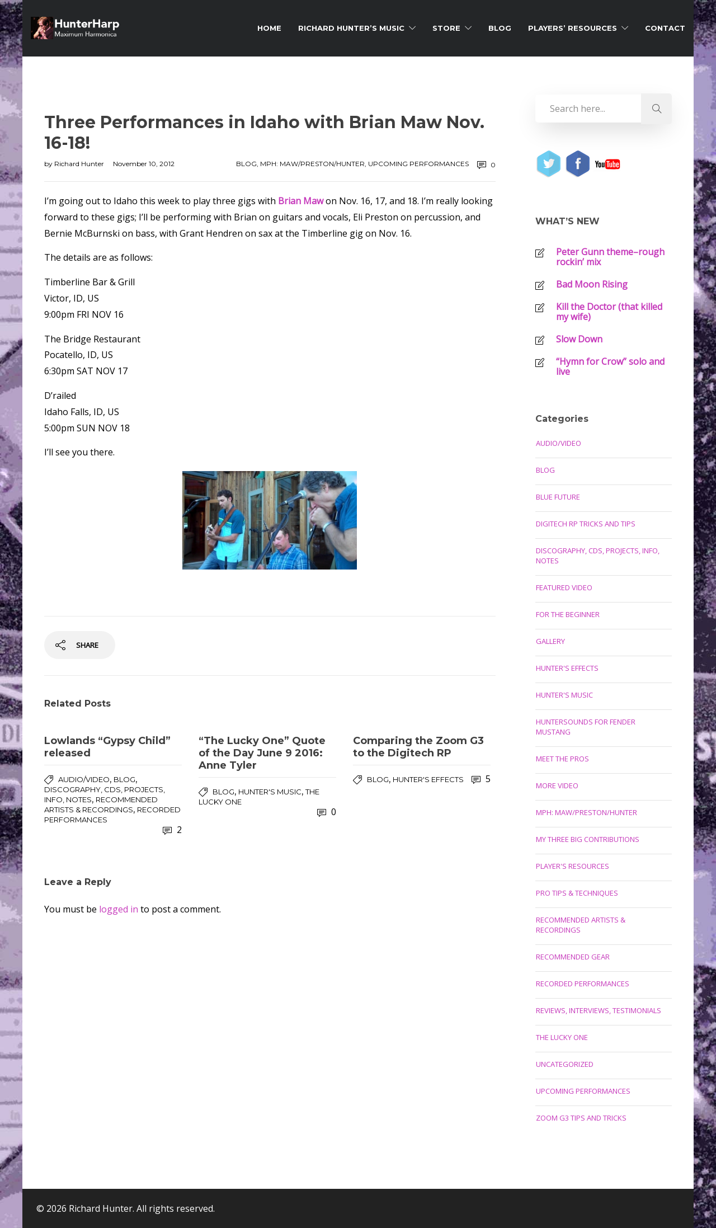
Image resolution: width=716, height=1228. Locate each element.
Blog (499, 27)
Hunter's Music (270, 791)
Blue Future (558, 497)
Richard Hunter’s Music (351, 27)
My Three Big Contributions (587, 839)
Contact (665, 27)
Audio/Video (84, 779)
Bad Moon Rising (592, 284)
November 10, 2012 (144, 163)
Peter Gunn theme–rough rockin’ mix (610, 257)
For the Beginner (568, 614)
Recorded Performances (582, 983)
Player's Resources (572, 866)
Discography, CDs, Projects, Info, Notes (598, 555)
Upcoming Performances (418, 163)
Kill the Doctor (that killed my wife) (609, 312)
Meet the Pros (562, 759)
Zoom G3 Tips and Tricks (581, 1118)
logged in (118, 909)
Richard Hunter (80, 163)
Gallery (550, 641)
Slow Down (579, 339)
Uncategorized (564, 1064)
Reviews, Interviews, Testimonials (598, 1010)
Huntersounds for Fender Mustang (585, 727)
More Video (557, 785)
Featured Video (564, 587)
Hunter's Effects (428, 779)
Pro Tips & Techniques (577, 893)
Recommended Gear (573, 957)
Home (269, 27)
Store (446, 27)
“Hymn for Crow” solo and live (610, 366)
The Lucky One (562, 1037)
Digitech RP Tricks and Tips (585, 524)
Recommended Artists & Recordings (580, 925)
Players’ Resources (572, 27)
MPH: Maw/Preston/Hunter (312, 163)
